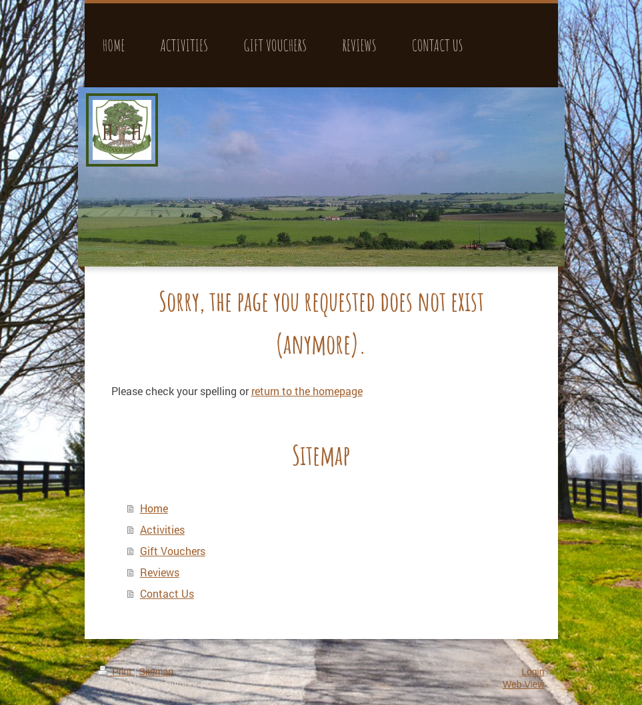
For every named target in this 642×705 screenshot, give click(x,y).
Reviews (159, 572)
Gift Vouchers (172, 551)
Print (116, 671)
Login (532, 671)
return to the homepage (307, 391)
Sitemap (156, 671)
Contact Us (167, 593)
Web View (524, 684)
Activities (162, 529)
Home (154, 508)
